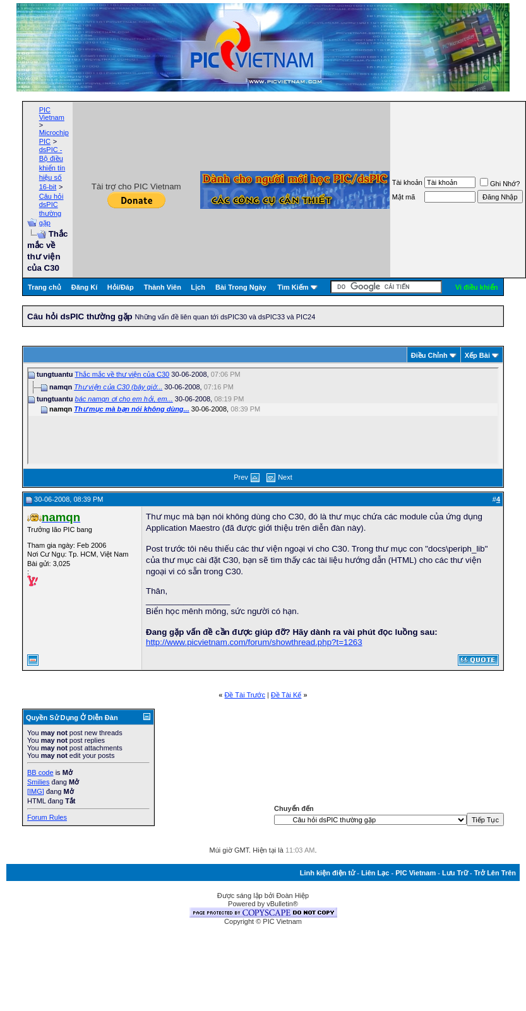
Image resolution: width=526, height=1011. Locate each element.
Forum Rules (47, 817)
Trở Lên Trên (495, 873)
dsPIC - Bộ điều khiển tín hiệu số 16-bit (52, 168)
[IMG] (35, 791)
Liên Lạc (375, 873)
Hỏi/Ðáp (120, 287)
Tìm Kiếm (292, 287)
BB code (40, 772)
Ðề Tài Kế (286, 695)
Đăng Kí (84, 287)
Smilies (38, 782)
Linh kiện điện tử (327, 873)
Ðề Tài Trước (245, 695)
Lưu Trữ (455, 873)
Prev (241, 477)
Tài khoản (407, 182)
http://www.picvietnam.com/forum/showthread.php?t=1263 (254, 642)
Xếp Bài (477, 355)
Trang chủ (44, 287)
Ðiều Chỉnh (429, 355)
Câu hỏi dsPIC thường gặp (51, 209)
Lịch (198, 287)
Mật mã (403, 197)
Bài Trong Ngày (240, 287)
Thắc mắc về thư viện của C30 (122, 374)
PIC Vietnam (51, 113)
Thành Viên (162, 287)
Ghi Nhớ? (500, 183)
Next (285, 477)
